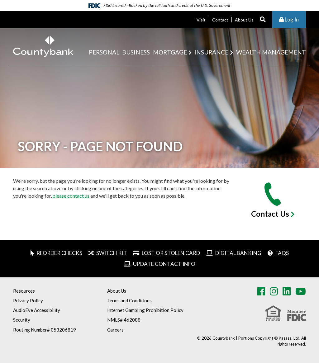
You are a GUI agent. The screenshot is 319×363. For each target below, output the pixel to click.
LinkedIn (287, 291)
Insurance (211, 52)
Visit (201, 19)
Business (136, 52)
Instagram (274, 291)
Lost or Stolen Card (171, 253)
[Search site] (263, 19)
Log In (289, 19)
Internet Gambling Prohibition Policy (145, 310)
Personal (104, 52)
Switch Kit (111, 253)
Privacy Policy (28, 300)
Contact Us (270, 213)
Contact (220, 19)
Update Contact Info (164, 264)
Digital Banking (238, 253)
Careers (115, 329)
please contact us (71, 196)
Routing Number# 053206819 (44, 329)
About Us (244, 19)
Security (21, 320)
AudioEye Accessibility (36, 310)
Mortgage (170, 52)
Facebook (261, 291)
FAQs (282, 253)
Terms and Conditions (129, 300)
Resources (24, 291)
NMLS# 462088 (123, 320)
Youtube (300, 291)
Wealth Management (271, 52)
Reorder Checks (59, 253)
